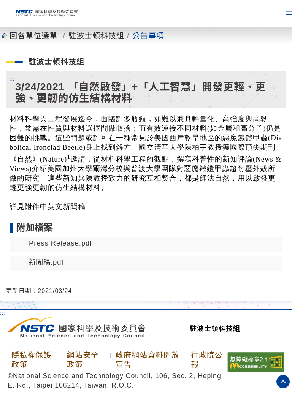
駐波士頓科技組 (96, 36)
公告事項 (148, 36)
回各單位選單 (33, 36)
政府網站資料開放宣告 (147, 360)
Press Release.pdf (60, 243)
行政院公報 (207, 360)
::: (12, 78)
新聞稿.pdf (46, 262)
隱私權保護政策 (31, 360)
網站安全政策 (83, 360)
